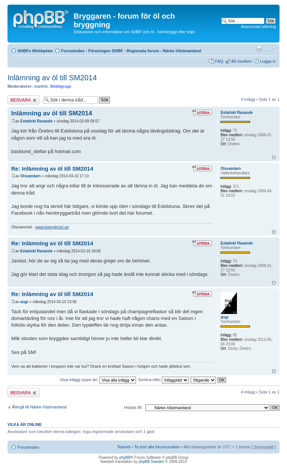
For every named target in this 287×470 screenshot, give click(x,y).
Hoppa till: (133, 407)
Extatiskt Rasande (36, 121)
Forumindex (73, 51)
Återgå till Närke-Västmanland (39, 407)
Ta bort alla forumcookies (157, 447)
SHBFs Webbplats (35, 51)
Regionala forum (143, 51)
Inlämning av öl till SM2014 (52, 78)
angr (24, 302)
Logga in (268, 61)
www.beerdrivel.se (52, 227)
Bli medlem (241, 61)
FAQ (219, 61)
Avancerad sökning (258, 26)
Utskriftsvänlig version (259, 49)
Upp (274, 157)
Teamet (123, 447)
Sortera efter (163, 379)
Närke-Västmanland (182, 51)
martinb (41, 86)
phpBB (124, 457)
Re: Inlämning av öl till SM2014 (52, 168)
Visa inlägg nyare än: (98, 379)
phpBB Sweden (151, 462)
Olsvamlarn (30, 176)
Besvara (23, 100)
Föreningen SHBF (105, 51)
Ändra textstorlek (270, 49)
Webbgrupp (60, 86)
